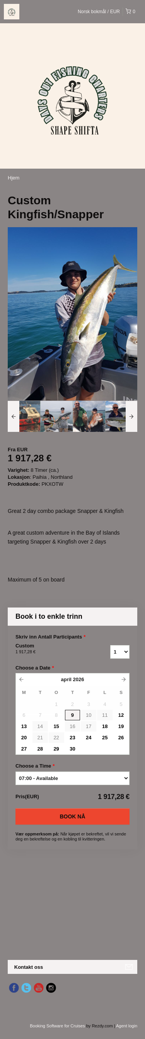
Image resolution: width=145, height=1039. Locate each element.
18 (104, 726)
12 (121, 715)
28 (40, 749)
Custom (49, 649)
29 (56, 749)
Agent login (126, 1025)
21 (40, 737)
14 (40, 726)
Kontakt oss (28, 967)
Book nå (72, 816)
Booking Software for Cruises (58, 1025)
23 (72, 737)
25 (104, 737)
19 (121, 726)
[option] (24, 416)
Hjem (13, 178)
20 (24, 737)
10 (88, 715)
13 (24, 726)
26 (121, 737)
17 (88, 726)
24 (88, 737)
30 (72, 749)
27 (24, 749)
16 (72, 726)
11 (104, 715)
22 (56, 737)
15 (56, 726)
